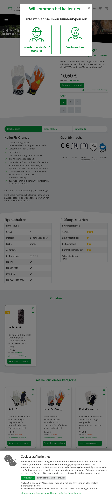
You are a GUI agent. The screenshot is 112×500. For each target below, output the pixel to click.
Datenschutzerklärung (47, 493)
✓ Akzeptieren (28, 478)
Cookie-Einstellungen (70, 493)
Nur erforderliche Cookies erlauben (50, 478)
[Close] (89, 8)
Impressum (27, 493)
